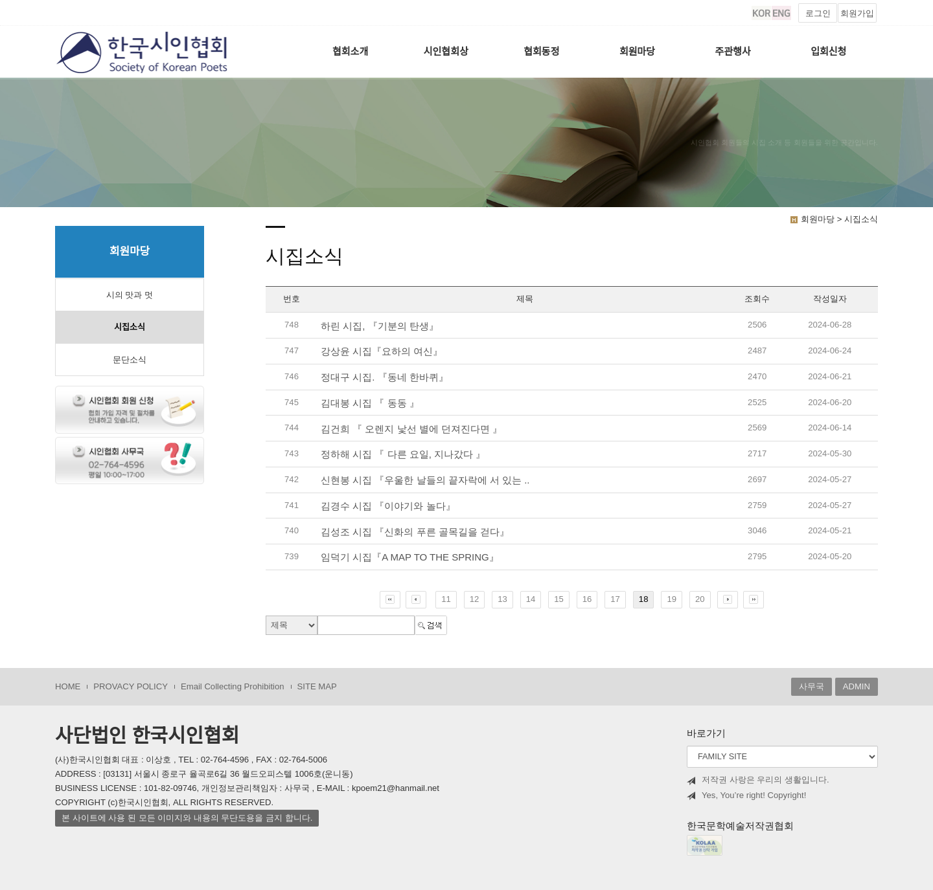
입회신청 (828, 51)
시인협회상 (446, 51)
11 (446, 599)
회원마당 (637, 51)
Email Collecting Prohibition (232, 686)
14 (531, 599)
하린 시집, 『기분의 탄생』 (380, 325)
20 (700, 599)
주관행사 (733, 51)
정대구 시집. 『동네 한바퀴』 (384, 377)
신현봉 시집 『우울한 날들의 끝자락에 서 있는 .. (425, 479)
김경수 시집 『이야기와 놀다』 (388, 505)
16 (587, 599)
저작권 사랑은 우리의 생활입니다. (758, 780)
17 (615, 599)
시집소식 (129, 327)
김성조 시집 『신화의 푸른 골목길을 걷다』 (415, 531)
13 (502, 599)
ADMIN (856, 686)
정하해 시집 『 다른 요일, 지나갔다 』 (403, 454)
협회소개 (350, 51)
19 (671, 599)
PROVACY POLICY (130, 686)
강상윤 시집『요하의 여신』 (382, 351)
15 (559, 599)
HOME (67, 686)
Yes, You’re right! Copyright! (746, 795)
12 (474, 599)
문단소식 (129, 359)
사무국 (811, 686)
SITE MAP (317, 686)
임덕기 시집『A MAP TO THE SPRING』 (410, 556)
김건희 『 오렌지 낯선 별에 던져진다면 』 (411, 428)
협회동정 (541, 51)
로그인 (818, 13)
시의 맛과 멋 (129, 295)
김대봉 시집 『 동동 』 (370, 402)
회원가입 (857, 13)
